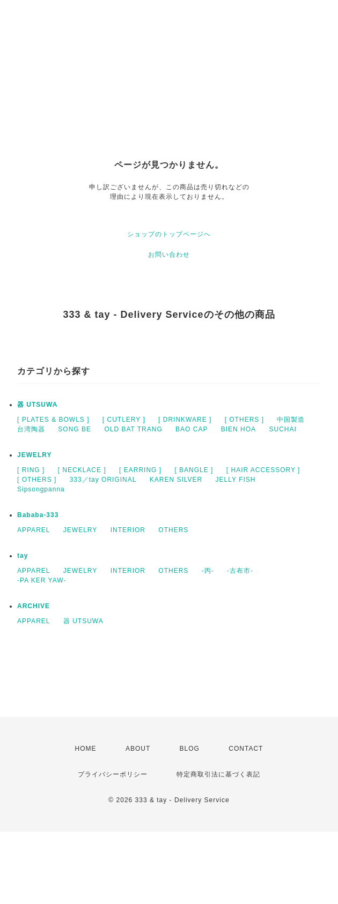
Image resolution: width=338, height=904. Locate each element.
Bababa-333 (37, 515)
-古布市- (240, 570)
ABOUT (138, 748)
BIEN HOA (238, 429)
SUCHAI (282, 429)
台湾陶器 (31, 429)
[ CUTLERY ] (123, 419)
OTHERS (173, 530)
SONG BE (74, 429)
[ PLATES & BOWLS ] (53, 419)
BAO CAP (191, 429)
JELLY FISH (236, 479)
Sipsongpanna (41, 489)
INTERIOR (128, 530)
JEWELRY (34, 455)
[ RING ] (31, 470)
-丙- (208, 570)
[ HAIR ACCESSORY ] (263, 470)
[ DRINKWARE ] (184, 419)
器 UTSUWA (37, 404)
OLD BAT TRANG (133, 429)
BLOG (190, 748)
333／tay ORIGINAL (103, 479)
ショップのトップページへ (169, 234)
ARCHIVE (33, 606)
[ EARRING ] (140, 470)
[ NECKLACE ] (82, 470)
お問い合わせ (169, 254)
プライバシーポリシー (113, 774)
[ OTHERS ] (244, 419)
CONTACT (246, 748)
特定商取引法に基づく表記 (218, 774)
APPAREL (33, 530)
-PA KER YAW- (41, 580)
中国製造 (291, 419)
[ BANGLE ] (193, 470)
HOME (86, 748)
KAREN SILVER (176, 479)
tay (22, 555)
